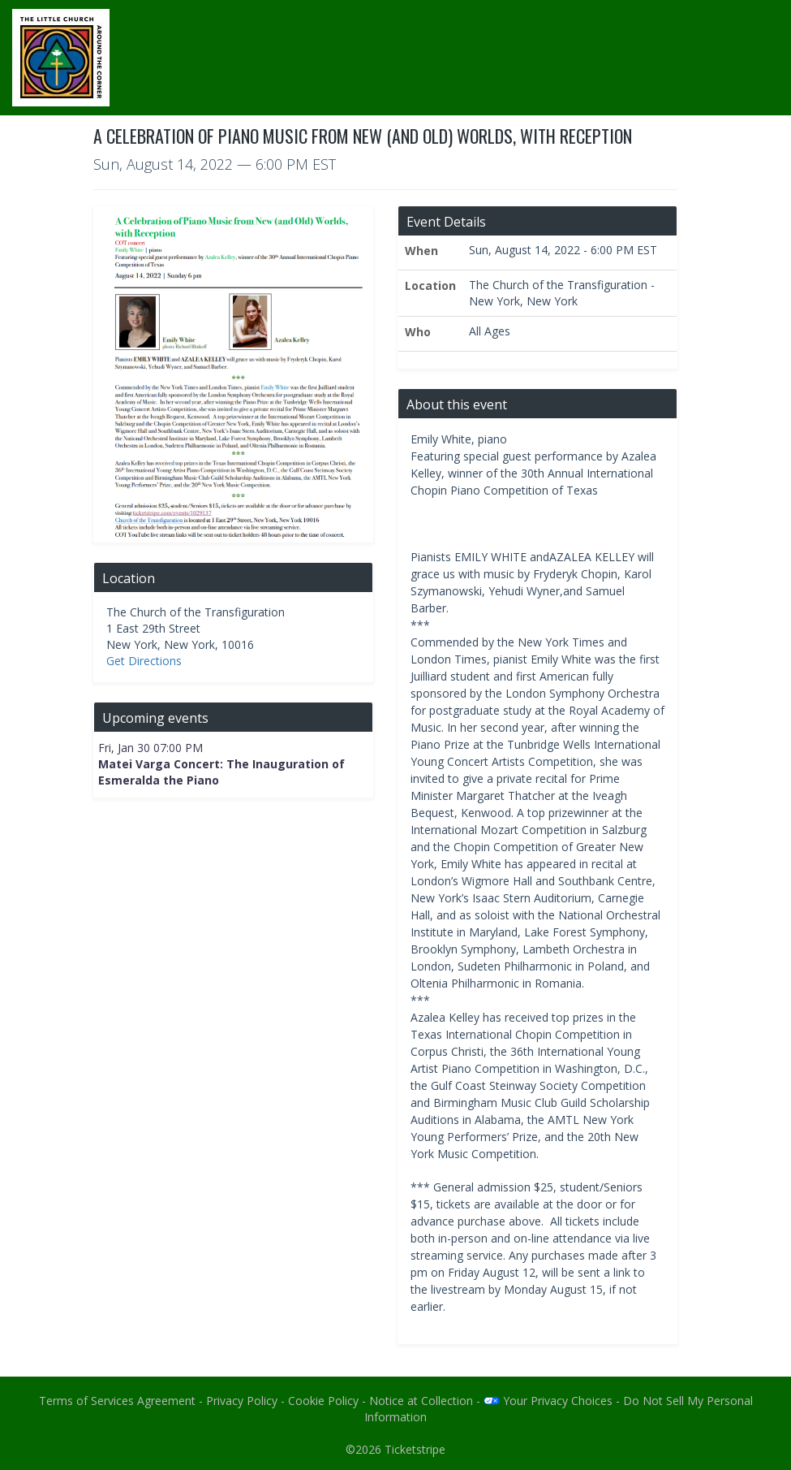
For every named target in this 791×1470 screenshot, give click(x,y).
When (421, 250)
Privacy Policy (241, 1400)
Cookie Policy (323, 1400)
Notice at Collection (421, 1400)
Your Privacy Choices (548, 1400)
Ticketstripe (415, 1449)
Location (430, 285)
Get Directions (144, 660)
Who (418, 331)
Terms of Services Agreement (117, 1400)
